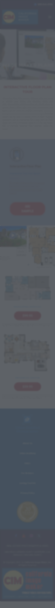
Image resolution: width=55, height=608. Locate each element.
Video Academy (28, 453)
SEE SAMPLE (27, 209)
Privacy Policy (27, 493)
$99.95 (28, 315)
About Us (27, 443)
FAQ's (27, 463)
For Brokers (27, 473)
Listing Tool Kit (27, 483)
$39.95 (28, 386)
